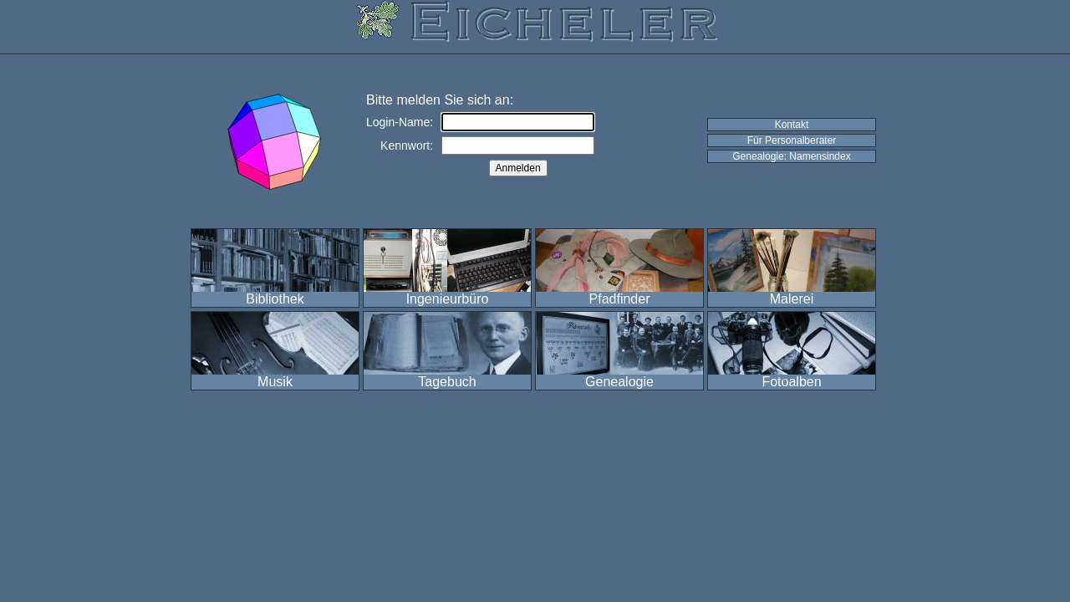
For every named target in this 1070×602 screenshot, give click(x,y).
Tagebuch (447, 382)
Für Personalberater (792, 140)
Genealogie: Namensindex (791, 156)
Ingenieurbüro (447, 299)
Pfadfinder (619, 299)
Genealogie (619, 382)
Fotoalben (791, 382)
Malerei (791, 299)
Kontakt (792, 124)
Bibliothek (274, 299)
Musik (275, 382)
